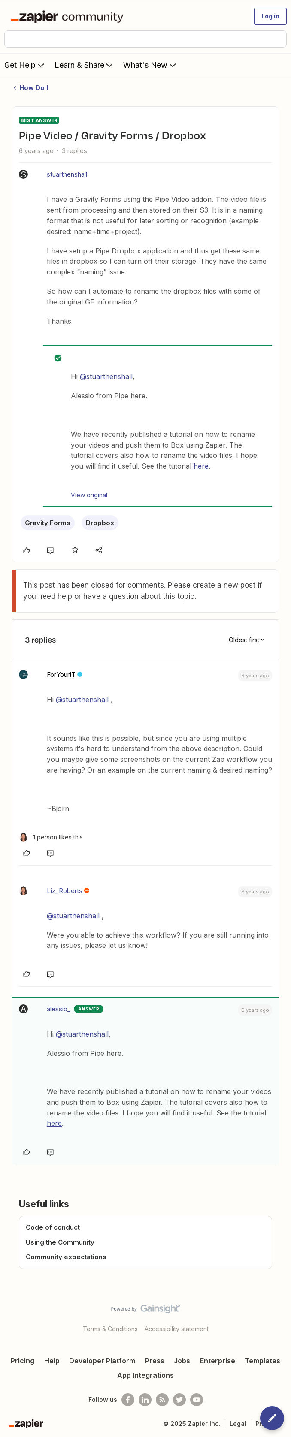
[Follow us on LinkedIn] (145, 1399)
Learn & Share (85, 65)
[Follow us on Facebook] (127, 1399)
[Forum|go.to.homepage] (69, 16)
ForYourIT (61, 674)
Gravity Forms (47, 523)
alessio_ (58, 1009)
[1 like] (51, 837)
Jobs (182, 1360)
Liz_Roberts (64, 891)
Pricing (22, 1360)
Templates (262, 1360)
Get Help (25, 65)
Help (52, 1360)
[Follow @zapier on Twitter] (179, 1399)
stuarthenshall (67, 174)
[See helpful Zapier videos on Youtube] (196, 1399)
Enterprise (217, 1360)
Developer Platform (102, 1360)
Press (154, 1360)
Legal (238, 1423)
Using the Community (60, 1242)
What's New (150, 65)
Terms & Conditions (110, 1328)
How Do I (33, 88)
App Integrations (145, 1375)
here (201, 466)
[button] (270, 16)
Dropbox (100, 523)
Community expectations (66, 1257)
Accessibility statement (177, 1328)
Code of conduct (53, 1227)
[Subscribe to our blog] (162, 1399)
